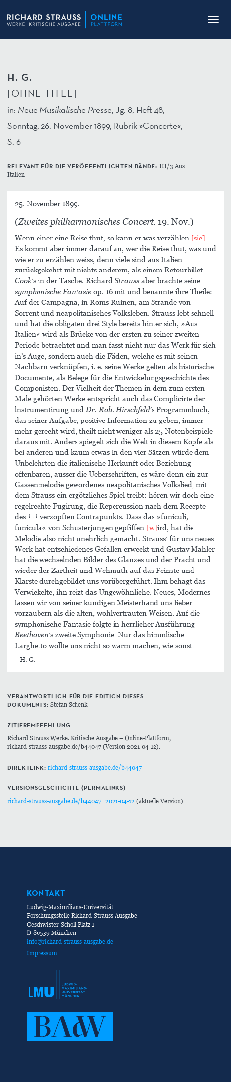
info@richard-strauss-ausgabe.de (70, 941)
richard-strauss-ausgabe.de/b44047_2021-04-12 (71, 801)
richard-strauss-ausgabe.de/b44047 (95, 767)
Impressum (42, 953)
